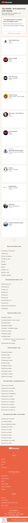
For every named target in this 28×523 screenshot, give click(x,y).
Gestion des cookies (14, 515)
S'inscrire (3, 497)
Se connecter (4, 500)
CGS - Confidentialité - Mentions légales (14, 514)
